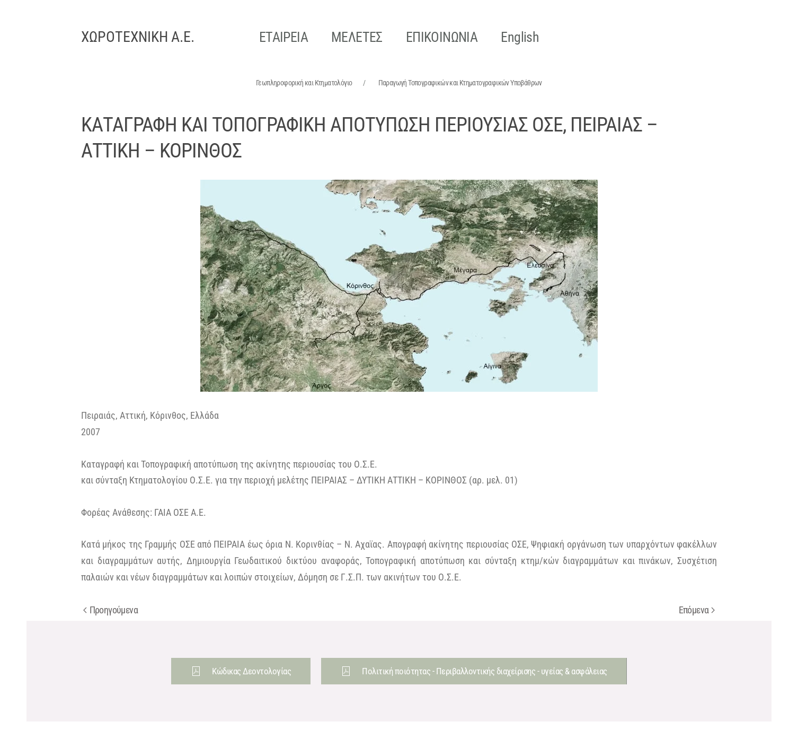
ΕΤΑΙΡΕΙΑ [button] (283, 37)
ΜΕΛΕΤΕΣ (357, 37)
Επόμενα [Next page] (697, 609)
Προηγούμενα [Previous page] (110, 609)
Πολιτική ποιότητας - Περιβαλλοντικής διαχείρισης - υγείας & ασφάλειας (474, 671)
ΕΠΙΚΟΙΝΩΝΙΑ (441, 37)
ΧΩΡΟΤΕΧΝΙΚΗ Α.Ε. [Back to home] (137, 37)
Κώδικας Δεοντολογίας (241, 671)
